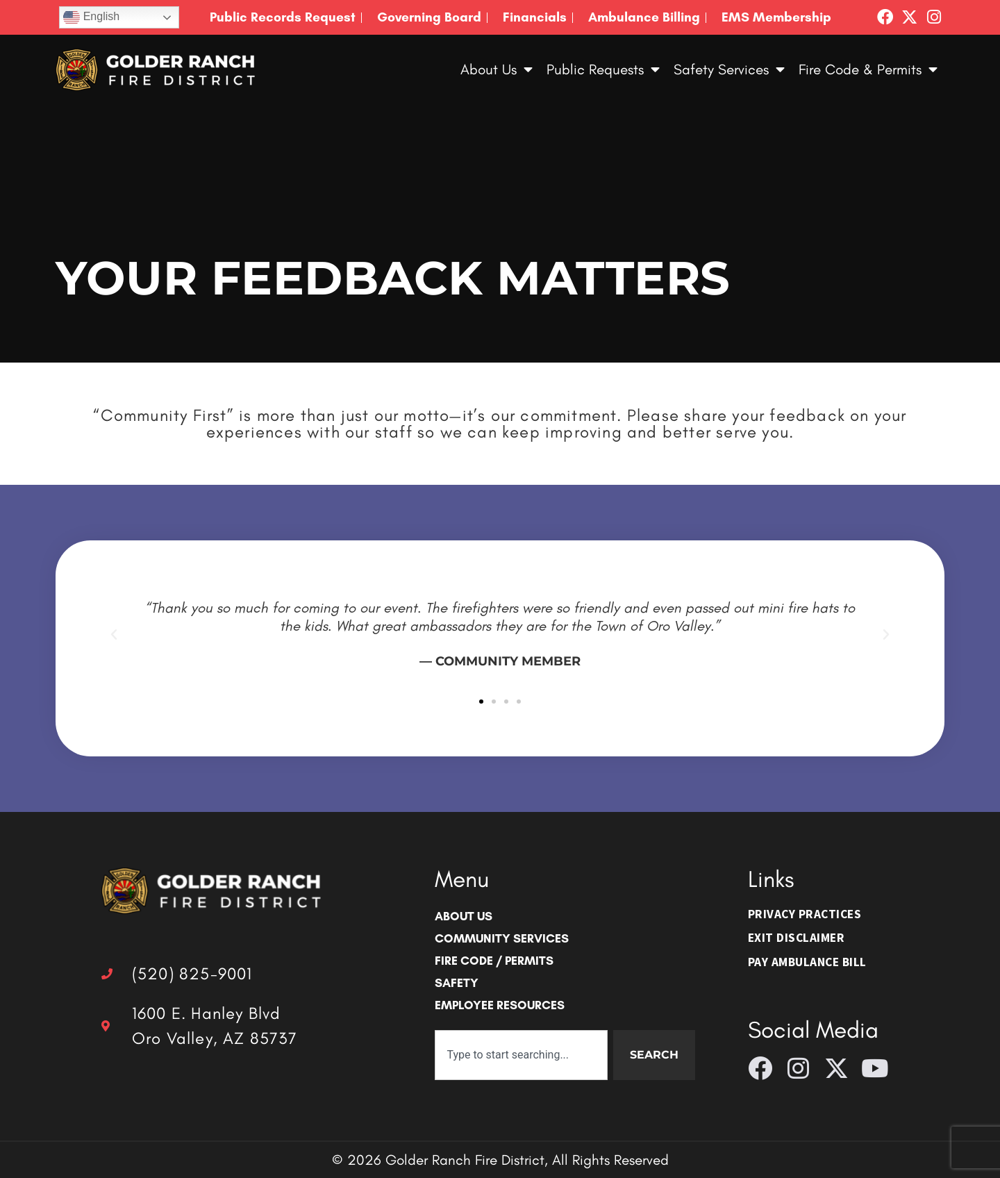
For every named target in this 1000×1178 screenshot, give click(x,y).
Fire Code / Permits (494, 960)
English (91, 17)
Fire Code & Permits (868, 69)
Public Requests (603, 69)
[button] (114, 635)
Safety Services (729, 69)
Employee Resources (500, 1004)
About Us (496, 69)
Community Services (502, 938)
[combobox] (521, 1055)
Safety (456, 982)
